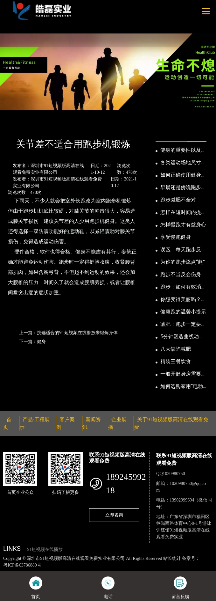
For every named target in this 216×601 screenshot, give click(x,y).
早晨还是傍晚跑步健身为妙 (183, 187)
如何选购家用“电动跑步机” (181, 386)
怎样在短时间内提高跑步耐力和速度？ (183, 212)
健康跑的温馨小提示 (183, 312)
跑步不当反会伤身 (180, 274)
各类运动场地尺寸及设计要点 (183, 162)
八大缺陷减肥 (175, 349)
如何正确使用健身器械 (183, 175)
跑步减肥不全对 (178, 200)
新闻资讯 (34, 126)
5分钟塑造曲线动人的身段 (182, 337)
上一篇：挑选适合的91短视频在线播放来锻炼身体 (68, 332)
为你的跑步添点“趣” (182, 262)
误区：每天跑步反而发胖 (183, 249)
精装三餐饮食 (175, 361)
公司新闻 (59, 126)
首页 (13, 126)
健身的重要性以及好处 (183, 150)
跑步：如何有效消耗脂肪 (183, 287)
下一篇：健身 (32, 341)
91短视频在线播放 (45, 549)
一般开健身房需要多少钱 (183, 374)
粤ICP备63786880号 (22, 565)
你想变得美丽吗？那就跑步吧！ (183, 299)
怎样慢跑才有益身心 (183, 225)
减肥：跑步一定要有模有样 (183, 324)
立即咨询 (114, 514)
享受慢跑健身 (175, 237)
